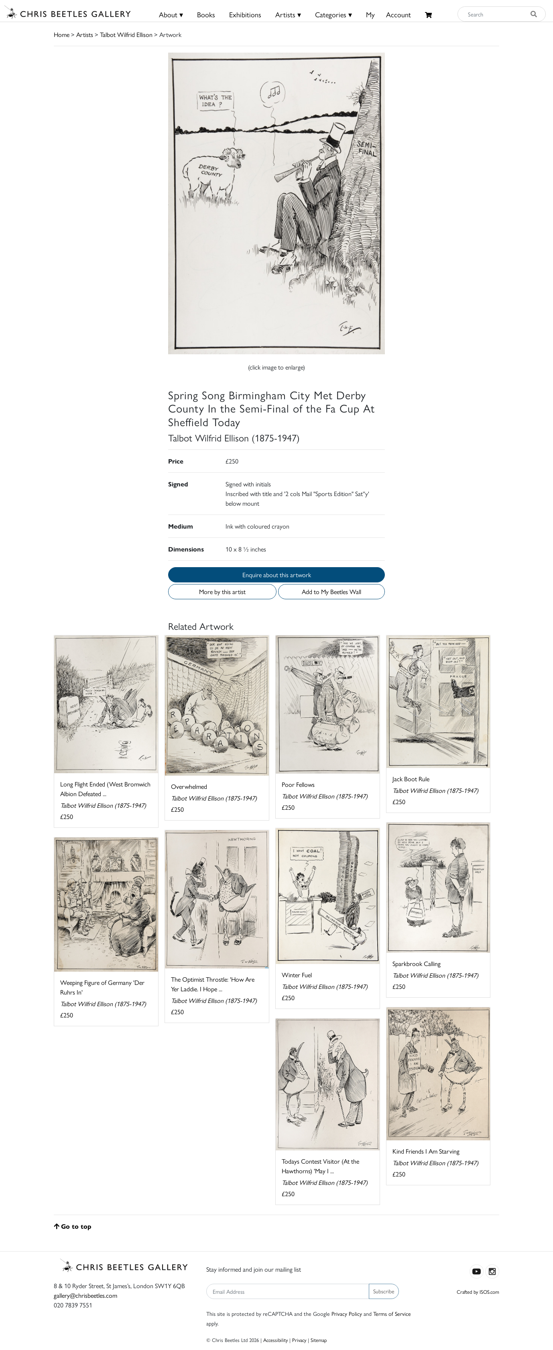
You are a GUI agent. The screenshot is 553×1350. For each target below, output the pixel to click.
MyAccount (388, 14)
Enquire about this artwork (276, 574)
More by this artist (222, 591)
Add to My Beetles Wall (331, 591)
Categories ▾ (333, 14)
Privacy (299, 1340)
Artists (84, 34)
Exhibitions (245, 14)
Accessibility (275, 1340)
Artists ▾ (288, 14)
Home (61, 34)
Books (206, 14)
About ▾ (171, 14)
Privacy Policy (346, 1313)
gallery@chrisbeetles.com (85, 1295)
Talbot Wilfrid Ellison (126, 34)
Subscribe (383, 1291)
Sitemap (319, 1340)
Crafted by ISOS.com (478, 1291)
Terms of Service (392, 1313)
